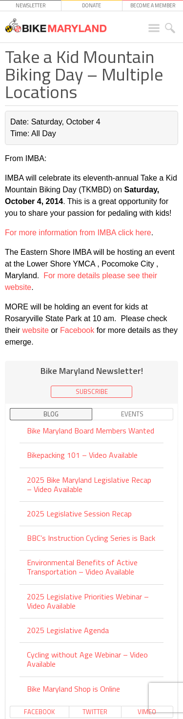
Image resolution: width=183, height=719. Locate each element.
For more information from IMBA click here (78, 232)
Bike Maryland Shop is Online (73, 689)
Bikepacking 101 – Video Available (82, 455)
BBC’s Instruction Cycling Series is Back (91, 538)
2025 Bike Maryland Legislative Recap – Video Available (89, 484)
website (36, 330)
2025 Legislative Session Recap (79, 513)
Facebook (78, 330)
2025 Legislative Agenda (68, 630)
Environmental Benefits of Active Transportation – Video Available (82, 566)
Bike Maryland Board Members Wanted (90, 431)
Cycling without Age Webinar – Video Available (87, 659)
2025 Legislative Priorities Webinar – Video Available (88, 601)
